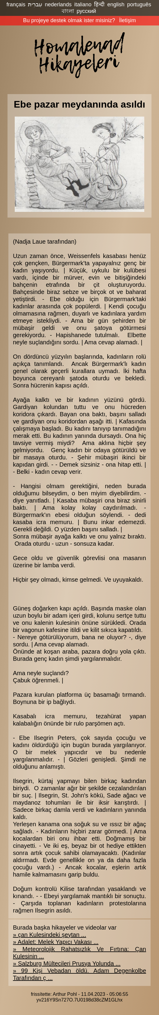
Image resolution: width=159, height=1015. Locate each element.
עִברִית (35, 4)
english (115, 4)
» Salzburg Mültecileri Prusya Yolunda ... (67, 963)
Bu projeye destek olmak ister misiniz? (69, 20)
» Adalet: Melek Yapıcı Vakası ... (56, 942)
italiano (82, 4)
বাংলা (68, 11)
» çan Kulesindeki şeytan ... (49, 934)
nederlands (58, 4)
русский (86, 11)
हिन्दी (99, 4)
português (139, 4)
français (15, 4)
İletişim (127, 20)
